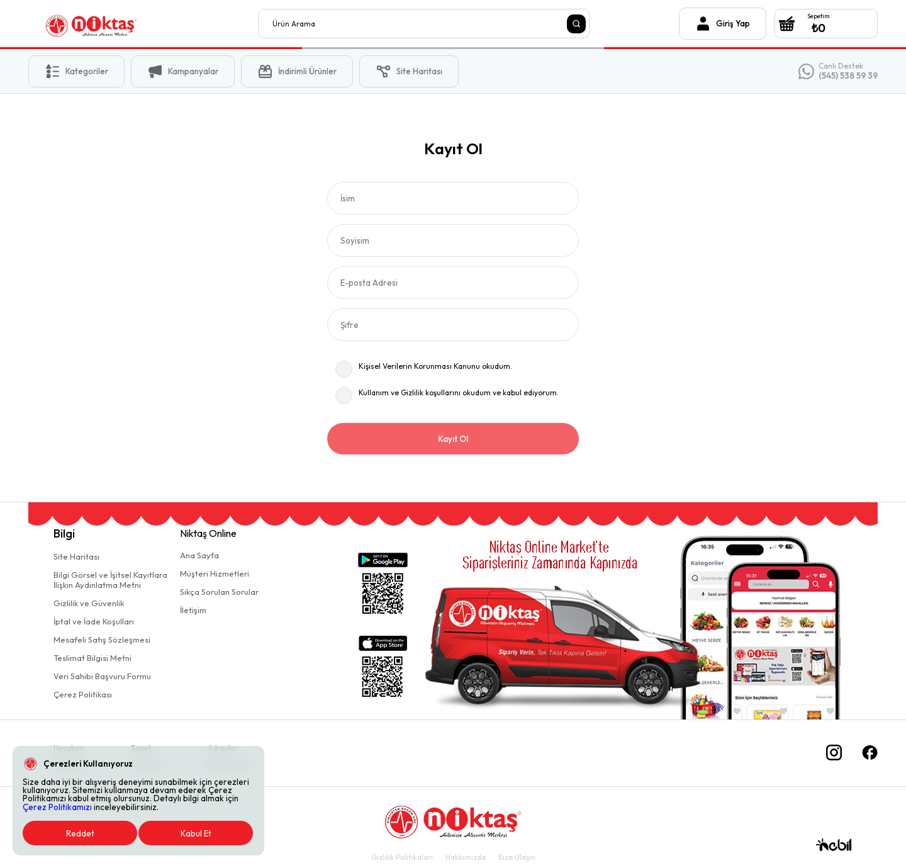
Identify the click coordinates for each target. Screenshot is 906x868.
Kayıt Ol (453, 439)
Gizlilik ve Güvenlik (88, 603)
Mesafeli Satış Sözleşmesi (101, 639)
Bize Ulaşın (516, 857)
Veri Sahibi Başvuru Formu (102, 676)
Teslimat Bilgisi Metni (92, 658)
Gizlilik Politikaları (402, 857)
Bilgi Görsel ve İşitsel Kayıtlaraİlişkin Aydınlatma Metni (110, 580)
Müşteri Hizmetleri (214, 573)
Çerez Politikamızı (57, 807)
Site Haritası (76, 556)
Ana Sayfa (199, 555)
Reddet (80, 833)
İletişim (193, 610)
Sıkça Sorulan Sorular (219, 592)
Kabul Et (196, 833)
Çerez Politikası (82, 694)
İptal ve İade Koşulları (93, 621)
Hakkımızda (465, 857)
